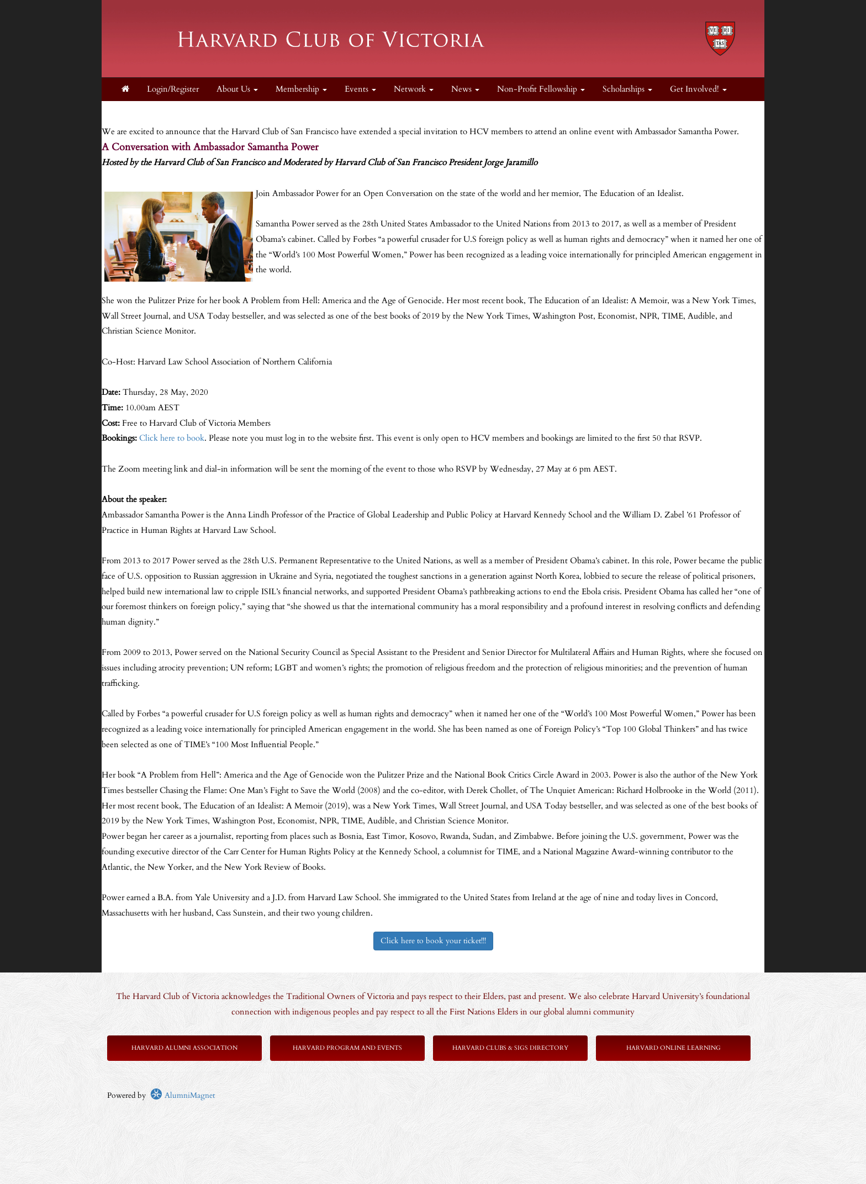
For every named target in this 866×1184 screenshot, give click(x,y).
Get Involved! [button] (698, 89)
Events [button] (360, 89)
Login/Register (173, 89)
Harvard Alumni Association (184, 1048)
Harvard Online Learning (673, 1048)
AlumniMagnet (182, 1095)
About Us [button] (237, 89)
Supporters (140, 112)
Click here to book (171, 438)
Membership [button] (301, 89)
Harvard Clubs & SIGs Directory (510, 1048)
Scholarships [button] (627, 89)
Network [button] (414, 89)
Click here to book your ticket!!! (433, 940)
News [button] (465, 89)
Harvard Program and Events (347, 1048)
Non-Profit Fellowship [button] (541, 89)
